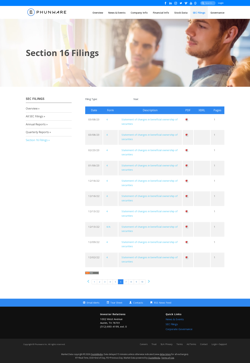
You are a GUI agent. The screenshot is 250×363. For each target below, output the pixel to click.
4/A (108, 226)
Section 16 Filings (37, 140)
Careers (143, 344)
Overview (97, 12)
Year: (136, 99)
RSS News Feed (162, 302)
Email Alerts (93, 302)
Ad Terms (191, 344)
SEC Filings (199, 12)
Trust (154, 344)
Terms (180, 344)
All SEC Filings (34, 116)
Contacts (138, 302)
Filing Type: (91, 99)
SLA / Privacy (166, 344)
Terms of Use (167, 357)
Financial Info (161, 12)
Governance (217, 12)
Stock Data (181, 12)
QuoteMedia (97, 354)
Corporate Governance (179, 329)
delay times (165, 354)
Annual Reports (36, 124)
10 (142, 281)
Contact (204, 344)
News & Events (116, 12)
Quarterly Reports (37, 132)
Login (221, 3)
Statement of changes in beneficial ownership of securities (150, 121)
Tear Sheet (116, 302)
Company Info (139, 12)
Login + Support (219, 344)
